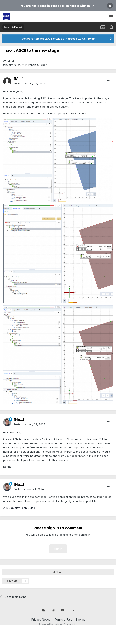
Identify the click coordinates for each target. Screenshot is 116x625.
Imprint (80, 619)
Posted (29, 83)
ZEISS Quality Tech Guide (19, 507)
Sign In (58, 548)
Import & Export (37, 64)
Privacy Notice (41, 619)
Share (58, 572)
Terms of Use (63, 619)
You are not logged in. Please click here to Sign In (55, 5)
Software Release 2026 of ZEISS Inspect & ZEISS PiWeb (58, 38)
